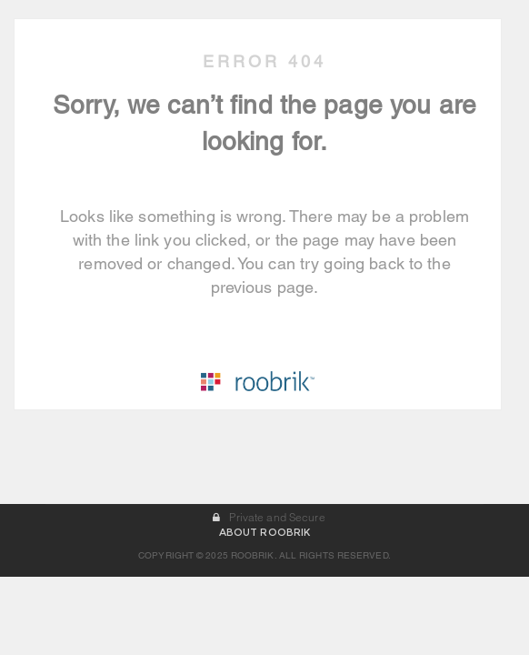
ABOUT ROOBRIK (264, 610)
